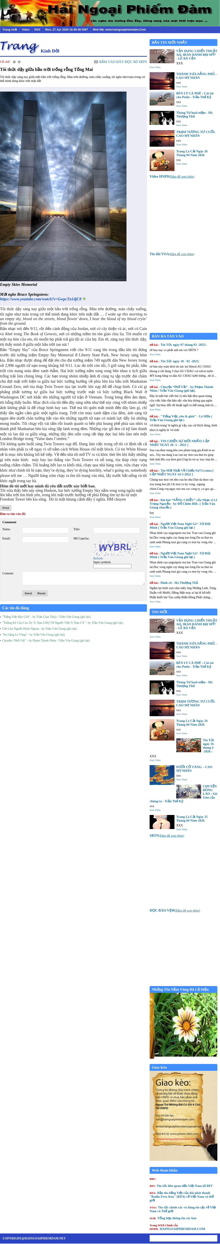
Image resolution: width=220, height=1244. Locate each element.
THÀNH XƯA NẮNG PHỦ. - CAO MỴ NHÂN (196, 75)
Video (25, 29)
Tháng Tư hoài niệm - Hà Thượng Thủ (194, 114)
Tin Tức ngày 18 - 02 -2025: (175, 361)
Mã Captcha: (81, 538)
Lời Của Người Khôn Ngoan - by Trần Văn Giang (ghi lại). (39, 628)
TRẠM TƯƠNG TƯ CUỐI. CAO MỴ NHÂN (195, 133)
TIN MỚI (159, 612)
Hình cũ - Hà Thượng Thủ (174, 582)
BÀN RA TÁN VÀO (168, 336)
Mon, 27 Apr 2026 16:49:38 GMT (66, 29)
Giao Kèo (159, 1067)
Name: (6, 529)
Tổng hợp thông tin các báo (173, 1218)
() (172, 176)
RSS (37, 29)
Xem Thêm (155, 67)
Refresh (98, 558)
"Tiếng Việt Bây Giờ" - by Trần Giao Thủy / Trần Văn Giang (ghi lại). (46, 616)
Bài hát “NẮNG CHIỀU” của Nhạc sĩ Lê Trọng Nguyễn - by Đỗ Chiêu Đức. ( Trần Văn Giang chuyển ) (183, 503)
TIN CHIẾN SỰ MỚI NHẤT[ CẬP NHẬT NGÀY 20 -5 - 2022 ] (179, 443)
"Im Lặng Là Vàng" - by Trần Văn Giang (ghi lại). (33, 634)
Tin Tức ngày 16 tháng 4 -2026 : (208, 745)
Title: (76, 529)
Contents (7, 573)
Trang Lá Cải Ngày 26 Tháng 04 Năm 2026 (192, 153)
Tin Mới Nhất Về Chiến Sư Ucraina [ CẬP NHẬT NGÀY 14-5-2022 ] (182, 472)
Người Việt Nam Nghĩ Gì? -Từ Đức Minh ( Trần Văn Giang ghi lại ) (180, 525)
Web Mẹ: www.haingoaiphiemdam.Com (119, 29)
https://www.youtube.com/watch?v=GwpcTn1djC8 (40, 299)
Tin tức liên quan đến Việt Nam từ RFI (181, 1186)
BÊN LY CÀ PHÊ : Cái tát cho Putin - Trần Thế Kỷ (195, 95)
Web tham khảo (165, 1170)
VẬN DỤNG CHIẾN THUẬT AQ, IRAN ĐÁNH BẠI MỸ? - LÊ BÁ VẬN (196, 54)
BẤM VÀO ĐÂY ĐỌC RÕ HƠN (123, 62)
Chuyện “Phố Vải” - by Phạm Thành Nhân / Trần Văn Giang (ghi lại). (46, 640)
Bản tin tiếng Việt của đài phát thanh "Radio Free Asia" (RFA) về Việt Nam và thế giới (182, 1196)
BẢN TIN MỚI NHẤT (169, 42)
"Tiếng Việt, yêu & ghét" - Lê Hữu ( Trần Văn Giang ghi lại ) (181, 418)
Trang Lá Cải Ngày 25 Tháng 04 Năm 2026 (192, 818)
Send (28, 593)
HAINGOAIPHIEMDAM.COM (177, 1227)
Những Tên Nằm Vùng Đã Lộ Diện (180, 989)
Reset (41, 593)
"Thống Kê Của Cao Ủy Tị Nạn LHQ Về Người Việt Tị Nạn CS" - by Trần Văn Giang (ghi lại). (63, 622)
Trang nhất (9, 29)
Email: (6, 538)
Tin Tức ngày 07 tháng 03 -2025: (178, 344)
